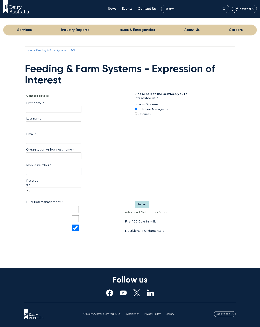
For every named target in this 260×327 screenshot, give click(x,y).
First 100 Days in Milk (140, 221)
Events (127, 9)
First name (34, 103)
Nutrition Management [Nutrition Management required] (43, 202)
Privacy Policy (152, 314)
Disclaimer (132, 314)
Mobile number (37, 165)
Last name (33, 118)
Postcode (32, 182)
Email (30, 134)
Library (170, 314)
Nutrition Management (154, 109)
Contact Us (147, 9)
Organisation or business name (49, 149)
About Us (192, 30)
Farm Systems (147, 104)
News (112, 9)
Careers (236, 30)
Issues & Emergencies (137, 30)
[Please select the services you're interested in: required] (166, 96)
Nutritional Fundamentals (144, 230)
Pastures (144, 114)
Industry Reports (75, 30)
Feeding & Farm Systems (51, 50)
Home (28, 50)
